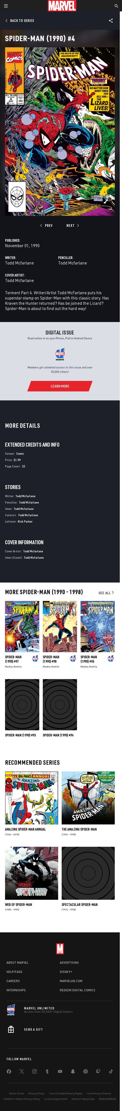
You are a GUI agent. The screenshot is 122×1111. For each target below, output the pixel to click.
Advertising (69, 962)
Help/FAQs (15, 972)
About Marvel (18, 962)
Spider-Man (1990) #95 (20, 735)
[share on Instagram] (34, 1072)
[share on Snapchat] (73, 1072)
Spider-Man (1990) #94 (58, 735)
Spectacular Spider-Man (80, 904)
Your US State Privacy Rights (66, 1093)
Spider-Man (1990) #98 (51, 659)
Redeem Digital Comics (77, 990)
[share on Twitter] (22, 1072)
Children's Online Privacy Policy (22, 1098)
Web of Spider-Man (18, 904)
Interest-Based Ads (83, 1098)
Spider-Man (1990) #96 (89, 659)
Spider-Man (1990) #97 (13, 659)
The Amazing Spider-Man (79, 829)
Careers (13, 981)
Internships (16, 990)
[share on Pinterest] (85, 1072)
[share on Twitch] (98, 1072)
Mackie (9, 666)
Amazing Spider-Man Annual (25, 829)
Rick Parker (25, 521)
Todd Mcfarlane (19, 262)
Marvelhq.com (71, 981)
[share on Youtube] (60, 1072)
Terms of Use (16, 1093)
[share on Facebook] (9, 1072)
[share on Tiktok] (111, 1072)
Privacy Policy (37, 1093)
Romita (18, 666)
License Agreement (55, 1098)
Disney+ (66, 972)
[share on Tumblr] (47, 1072)
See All (107, 593)
